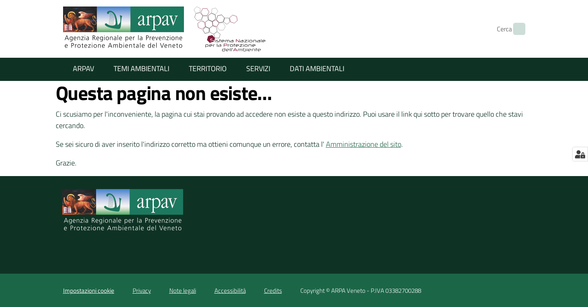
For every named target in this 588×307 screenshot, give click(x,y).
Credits (273, 290)
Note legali (182, 290)
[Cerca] (515, 29)
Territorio (208, 68)
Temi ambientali (141, 68)
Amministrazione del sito (363, 144)
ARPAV (83, 68)
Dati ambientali (317, 68)
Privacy (142, 290)
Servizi (258, 68)
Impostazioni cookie (88, 290)
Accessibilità (230, 290)
